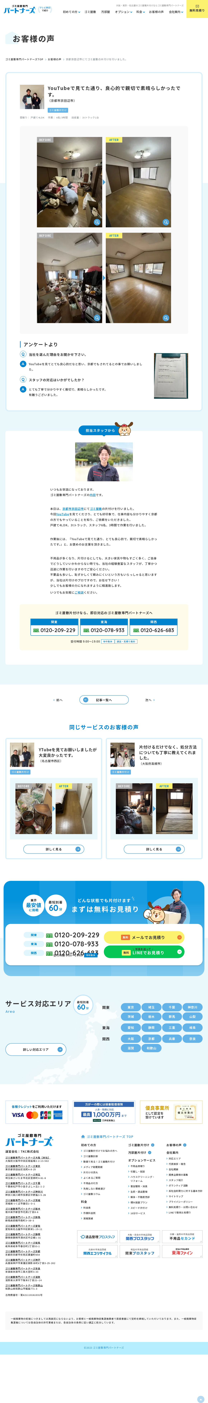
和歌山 (151, 1062)
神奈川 (193, 1018)
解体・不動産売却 (139, 1211)
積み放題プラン (138, 1216)
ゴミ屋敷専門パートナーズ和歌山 (24, 1299)
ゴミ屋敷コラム (90, 1208)
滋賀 (130, 1062)
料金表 (86, 1222)
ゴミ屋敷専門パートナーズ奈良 (22, 1282)
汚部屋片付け (139, 1167)
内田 (93, 495)
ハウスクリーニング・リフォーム (141, 1193)
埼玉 (151, 1018)
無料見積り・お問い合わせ (182, 1221)
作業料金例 (88, 1227)
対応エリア (173, 1172)
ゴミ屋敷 (96, 508)
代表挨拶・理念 (176, 1178)
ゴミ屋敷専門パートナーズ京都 (22, 1265)
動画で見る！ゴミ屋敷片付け (98, 1176)
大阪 (130, 1052)
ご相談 (79, 592)
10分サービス (136, 1227)
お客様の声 (54, 59)
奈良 (192, 1052)
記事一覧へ (94, 701)
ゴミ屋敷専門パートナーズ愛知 (22, 1240)
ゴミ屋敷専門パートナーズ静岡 (22, 1248)
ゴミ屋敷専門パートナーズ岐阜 (22, 1257)
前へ (58, 701)
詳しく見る (63, 854)
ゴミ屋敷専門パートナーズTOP (24, 59)
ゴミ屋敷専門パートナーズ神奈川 (24, 1206)
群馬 (172, 1028)
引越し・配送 (136, 1185)
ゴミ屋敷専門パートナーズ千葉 (22, 1197)
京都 (151, 1052)
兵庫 (172, 1052)
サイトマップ (174, 1210)
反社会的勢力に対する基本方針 (184, 1205)
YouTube (62, 514)
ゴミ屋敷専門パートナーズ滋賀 (22, 1291)
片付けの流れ (89, 1186)
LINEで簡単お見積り (178, 1226)
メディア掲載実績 (92, 1181)
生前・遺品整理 (138, 1206)
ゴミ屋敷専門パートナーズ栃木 (22, 1223)
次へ (150, 701)
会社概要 (172, 1183)
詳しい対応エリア (43, 1064)
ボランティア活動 (177, 1199)
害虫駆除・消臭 (138, 1200)
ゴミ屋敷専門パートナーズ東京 (22, 1180)
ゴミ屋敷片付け (141, 1159)
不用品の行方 (89, 1197)
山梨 (192, 1028)
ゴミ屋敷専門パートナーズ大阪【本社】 (27, 1172)
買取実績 (87, 1232)
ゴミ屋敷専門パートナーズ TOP (107, 1150)
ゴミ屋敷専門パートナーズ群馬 (22, 1231)
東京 (130, 1018)
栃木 (151, 1028)
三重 (172, 1040)
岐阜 (192, 1040)
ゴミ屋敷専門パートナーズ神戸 (22, 1274)
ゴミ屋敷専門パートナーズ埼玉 (22, 1189)
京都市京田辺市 (73, 508)
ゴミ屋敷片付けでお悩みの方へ (99, 1165)
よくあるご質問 (90, 1192)
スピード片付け (138, 1222)
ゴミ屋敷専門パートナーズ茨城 (22, 1214)
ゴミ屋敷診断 (89, 1170)
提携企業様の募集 (177, 1189)
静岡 (151, 1040)
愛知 (130, 1040)
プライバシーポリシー (179, 1216)
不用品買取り (136, 1180)
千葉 (172, 1018)
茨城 (130, 1028)
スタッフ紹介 (174, 1194)
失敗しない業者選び (93, 1203)
